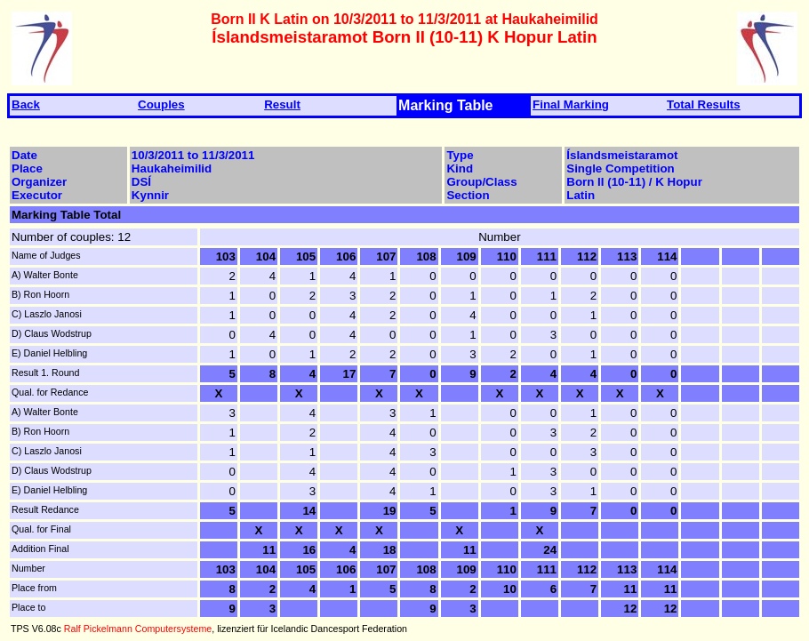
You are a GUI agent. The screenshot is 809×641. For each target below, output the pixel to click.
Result (282, 104)
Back (26, 104)
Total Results (704, 104)
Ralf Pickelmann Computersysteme (138, 628)
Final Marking (571, 104)
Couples (161, 104)
